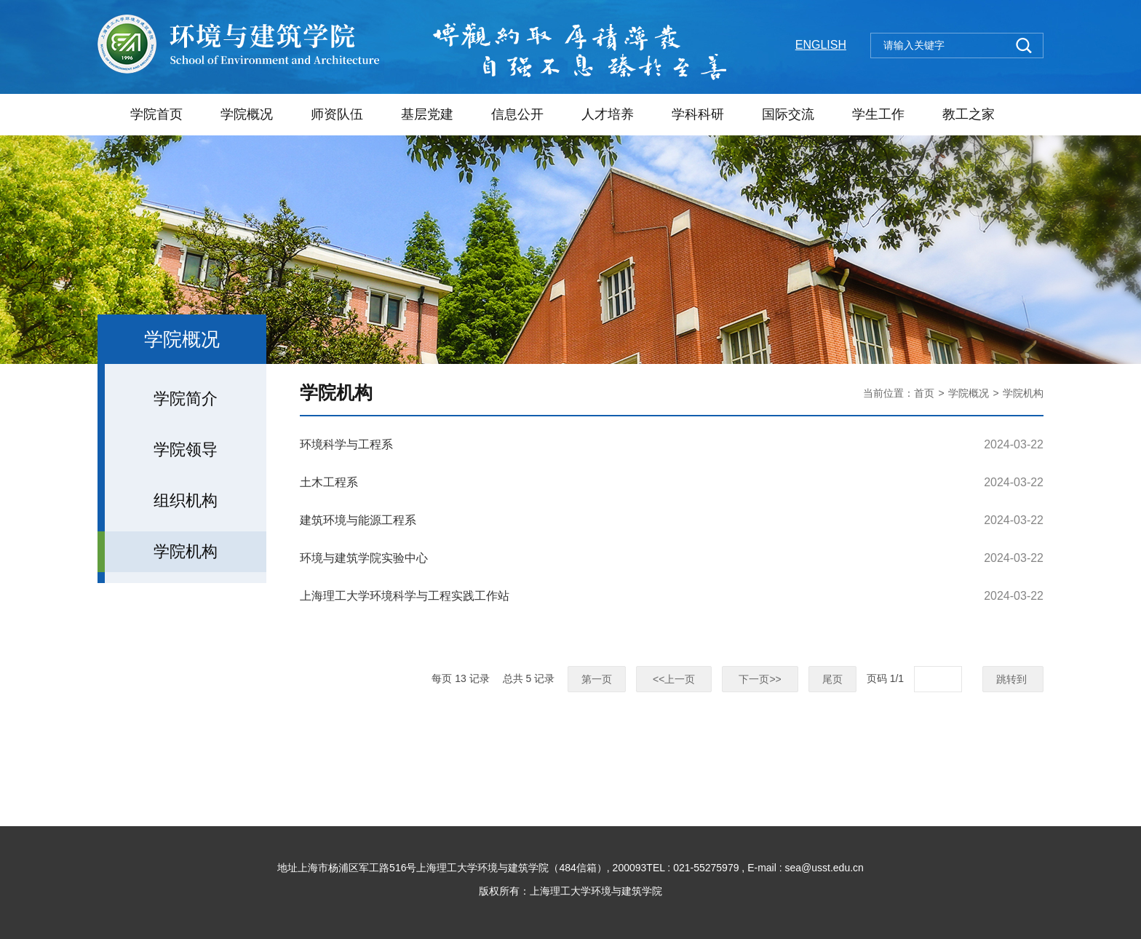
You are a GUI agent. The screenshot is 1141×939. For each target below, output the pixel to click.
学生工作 (878, 114)
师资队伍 (337, 114)
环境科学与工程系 (346, 444)
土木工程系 (329, 482)
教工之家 (968, 114)
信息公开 (517, 114)
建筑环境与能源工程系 (358, 520)
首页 (924, 393)
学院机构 (1023, 393)
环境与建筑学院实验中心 (364, 558)
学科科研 (698, 114)
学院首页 (156, 114)
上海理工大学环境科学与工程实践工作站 (404, 596)
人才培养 (607, 114)
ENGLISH (820, 45)
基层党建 (427, 114)
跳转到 (1013, 679)
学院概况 (246, 114)
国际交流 (788, 114)
